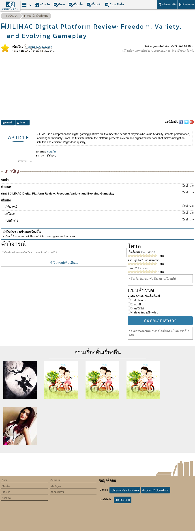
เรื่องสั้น (76, 4)
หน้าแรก (11, 16)
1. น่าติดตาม (138, 300)
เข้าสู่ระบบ (186, 4)
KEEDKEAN (10, 9)
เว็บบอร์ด (55, 480)
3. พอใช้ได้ (137, 308)
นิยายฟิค (6, 498)
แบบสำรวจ (99, 219)
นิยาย (59, 4)
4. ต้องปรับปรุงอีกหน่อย (144, 312)
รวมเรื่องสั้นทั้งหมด (36, 16)
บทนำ (5, 180)
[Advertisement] (97, 86)
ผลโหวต (99, 213)
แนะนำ (7, 123)
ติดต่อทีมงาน (57, 492)
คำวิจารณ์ (99, 206)
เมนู (26, 4)
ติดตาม (22, 123)
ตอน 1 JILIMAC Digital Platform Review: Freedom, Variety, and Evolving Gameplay (97, 192)
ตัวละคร (97, 186)
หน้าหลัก (42, 4)
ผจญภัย (51, 151)
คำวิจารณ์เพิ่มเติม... (63, 262)
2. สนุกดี (136, 304)
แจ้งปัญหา (55, 486)
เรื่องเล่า (94, 4)
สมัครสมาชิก (167, 4)
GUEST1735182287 (38, 46)
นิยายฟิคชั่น (114, 4)
